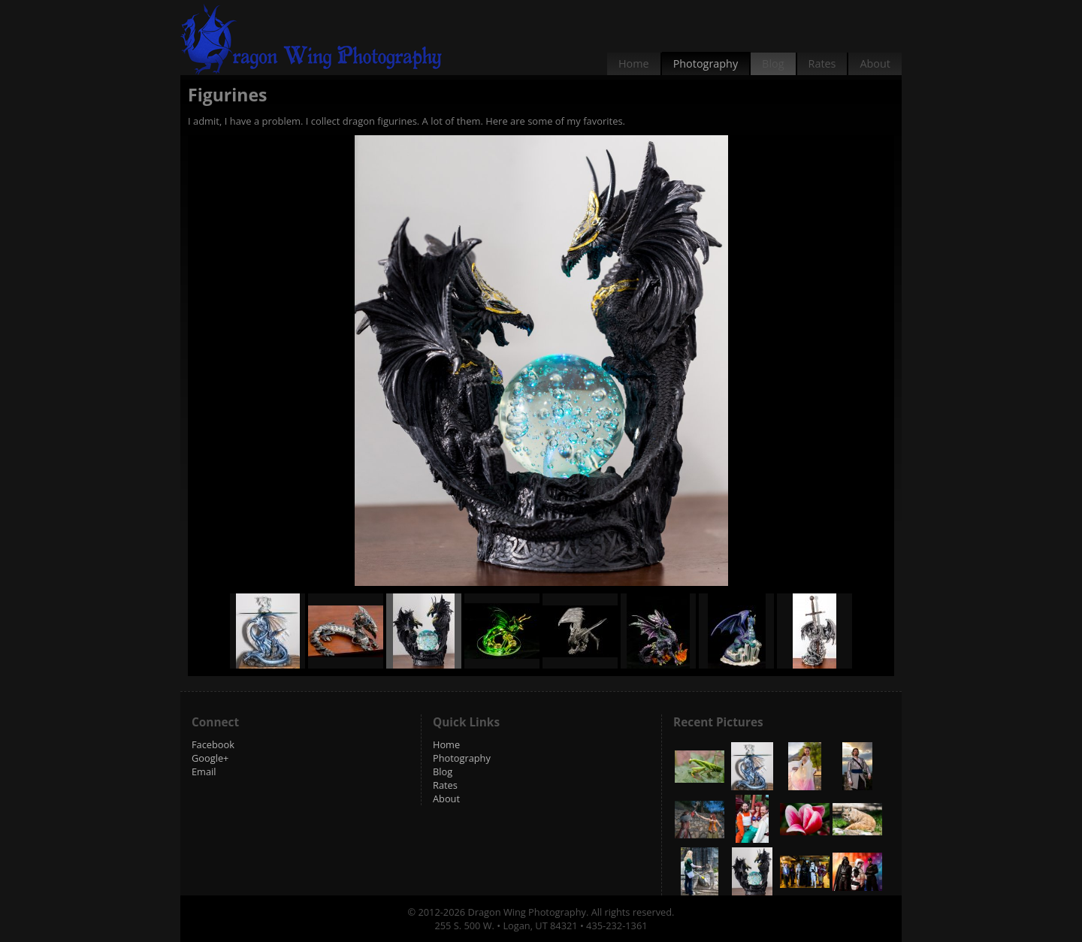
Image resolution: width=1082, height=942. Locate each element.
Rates (822, 63)
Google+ (210, 758)
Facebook (213, 744)
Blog (773, 63)
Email (204, 771)
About (875, 63)
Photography (705, 63)
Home (633, 63)
